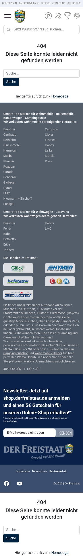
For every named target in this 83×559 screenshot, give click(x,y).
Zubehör (22, 353)
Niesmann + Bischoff (17, 198)
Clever (49, 134)
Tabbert (8, 250)
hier (15, 421)
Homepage (59, 96)
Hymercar (10, 150)
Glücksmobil (11, 145)
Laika (48, 150)
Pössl (48, 161)
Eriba (6, 244)
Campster (51, 129)
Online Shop (74, 3)
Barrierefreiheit (58, 471)
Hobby (49, 145)
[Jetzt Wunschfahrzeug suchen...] (41, 29)
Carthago (9, 134)
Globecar (9, 182)
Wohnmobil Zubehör (48, 353)
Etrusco (50, 140)
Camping (9, 353)
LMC (6, 193)
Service (45, 3)
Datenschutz (39, 471)
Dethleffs (9, 140)
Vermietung (58, 3)
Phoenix (8, 161)
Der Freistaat (9, 3)
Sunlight (9, 204)
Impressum (23, 471)
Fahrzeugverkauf (29, 3)
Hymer (7, 188)
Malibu (8, 156)
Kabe (6, 234)
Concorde (10, 177)
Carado (8, 172)
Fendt (7, 228)
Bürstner (9, 129)
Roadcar (9, 166)
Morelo (49, 156)
